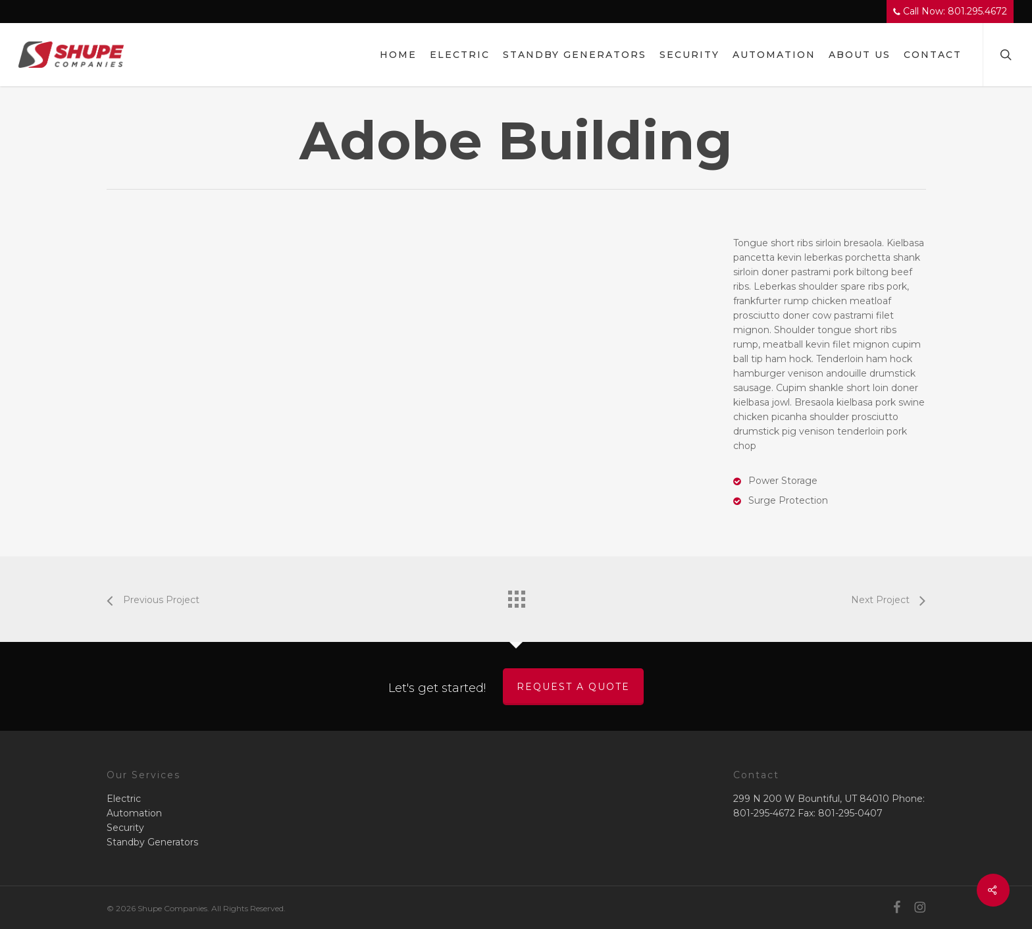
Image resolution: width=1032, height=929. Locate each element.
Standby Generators (152, 842)
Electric (124, 799)
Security (125, 828)
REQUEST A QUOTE (573, 687)
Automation (134, 813)
